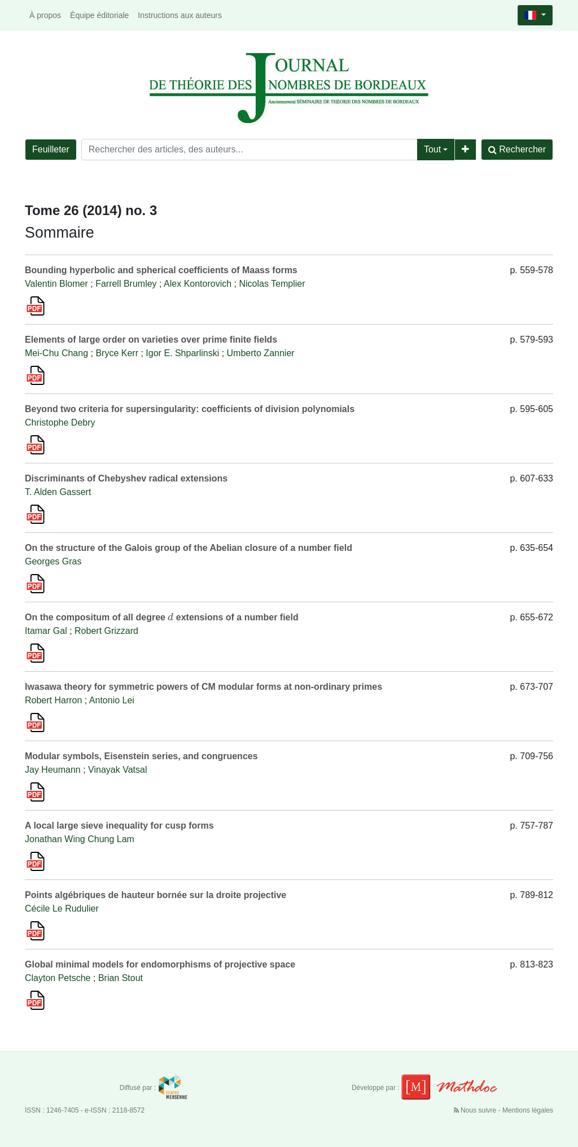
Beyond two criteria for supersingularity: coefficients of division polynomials (189, 409)
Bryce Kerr (116, 353)
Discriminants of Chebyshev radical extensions (126, 478)
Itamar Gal (46, 631)
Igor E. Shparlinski (182, 353)
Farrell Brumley (125, 283)
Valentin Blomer (56, 283)
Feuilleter (50, 149)
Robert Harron (53, 700)
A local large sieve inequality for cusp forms (119, 825)
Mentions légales (527, 1110)
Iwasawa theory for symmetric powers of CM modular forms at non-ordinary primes (203, 686)
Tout (432, 149)
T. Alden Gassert (58, 492)
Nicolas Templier (272, 283)
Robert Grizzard (106, 631)
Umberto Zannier (261, 353)
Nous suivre (476, 1110)
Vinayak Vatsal (117, 769)
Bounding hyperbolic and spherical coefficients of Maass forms (161, 270)
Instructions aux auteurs (180, 15)
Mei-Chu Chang (56, 353)
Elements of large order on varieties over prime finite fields (151, 339)
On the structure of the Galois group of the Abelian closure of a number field (188, 548)
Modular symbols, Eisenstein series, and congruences (141, 756)
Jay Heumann (53, 769)
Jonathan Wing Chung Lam (79, 839)
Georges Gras (53, 561)
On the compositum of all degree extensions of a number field (162, 617)
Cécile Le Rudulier (62, 908)
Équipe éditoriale (99, 15)
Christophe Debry (60, 422)
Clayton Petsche (58, 978)
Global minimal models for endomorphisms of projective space (160, 964)
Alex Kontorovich (197, 283)
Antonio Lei (111, 700)
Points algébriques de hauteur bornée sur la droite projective (155, 895)
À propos (45, 15)
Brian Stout (120, 978)
